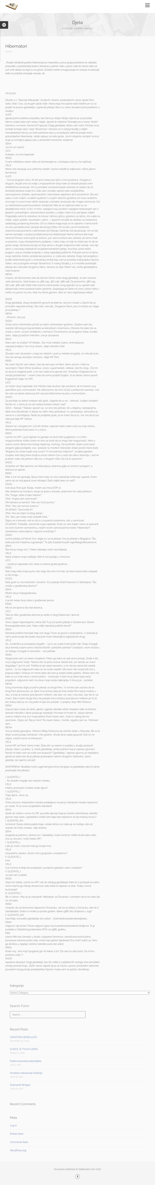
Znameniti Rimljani (20, 1085)
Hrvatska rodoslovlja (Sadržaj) (26, 1073)
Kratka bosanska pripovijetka (25, 1061)
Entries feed (16, 1133)
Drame (8, 51)
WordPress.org (18, 1150)
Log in (13, 1125)
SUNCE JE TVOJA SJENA (24, 1049)
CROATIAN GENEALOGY (23, 1037)
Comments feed (19, 1142)
